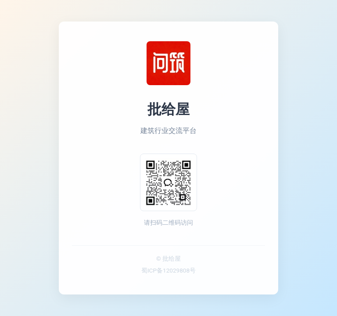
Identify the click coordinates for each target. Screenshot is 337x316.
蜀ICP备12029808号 (168, 270)
